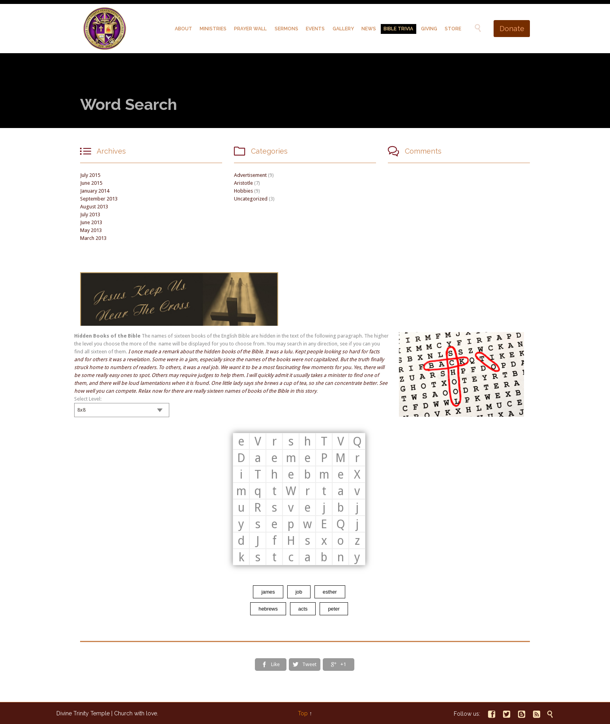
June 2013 (91, 222)
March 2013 (93, 238)
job (299, 592)
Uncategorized (251, 199)
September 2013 (99, 199)
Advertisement (250, 175)
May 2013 (91, 230)
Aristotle (243, 183)
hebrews (268, 609)
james (268, 592)
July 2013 (90, 214)
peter (333, 609)
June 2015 (91, 183)
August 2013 (94, 207)
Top (303, 713)
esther (330, 592)
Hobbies (243, 191)
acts (303, 609)
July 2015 (90, 175)
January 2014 (94, 191)
